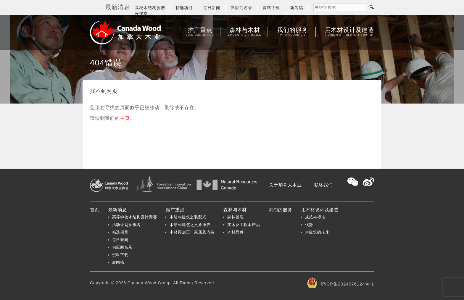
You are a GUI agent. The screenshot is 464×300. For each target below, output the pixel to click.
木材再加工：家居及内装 (192, 232)
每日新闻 (211, 7)
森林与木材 (245, 32)
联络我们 (323, 184)
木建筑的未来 (317, 232)
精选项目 (184, 7)
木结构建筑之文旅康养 (190, 224)
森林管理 (235, 217)
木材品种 (235, 232)
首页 (94, 209)
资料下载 (271, 7)
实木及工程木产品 (243, 224)
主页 (125, 118)
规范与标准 (315, 217)
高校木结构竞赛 (150, 7)
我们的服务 (292, 32)
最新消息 (117, 209)
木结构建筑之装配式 (188, 217)
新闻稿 (296, 7)
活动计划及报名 (126, 224)
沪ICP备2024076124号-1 (347, 283)
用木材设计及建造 (349, 32)
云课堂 (141, 13)
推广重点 (200, 32)
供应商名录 (241, 7)
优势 (309, 224)
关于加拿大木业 (285, 184)
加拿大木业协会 (125, 32)
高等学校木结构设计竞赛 (134, 217)
